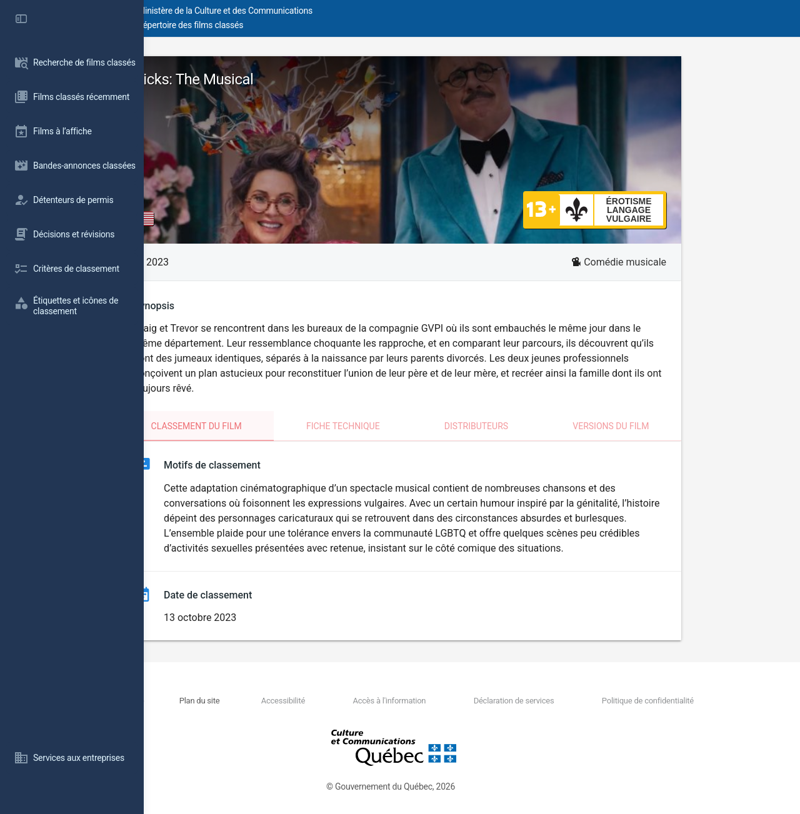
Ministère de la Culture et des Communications (368, 11)
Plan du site (306, 700)
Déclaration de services (551, 700)
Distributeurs (548, 426)
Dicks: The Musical (265, 79)
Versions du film (682, 426)
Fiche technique (415, 426)
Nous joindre (251, 700)
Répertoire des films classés (334, 25)
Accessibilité (366, 700)
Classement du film (268, 426)
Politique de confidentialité (662, 700)
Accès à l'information (449, 700)
